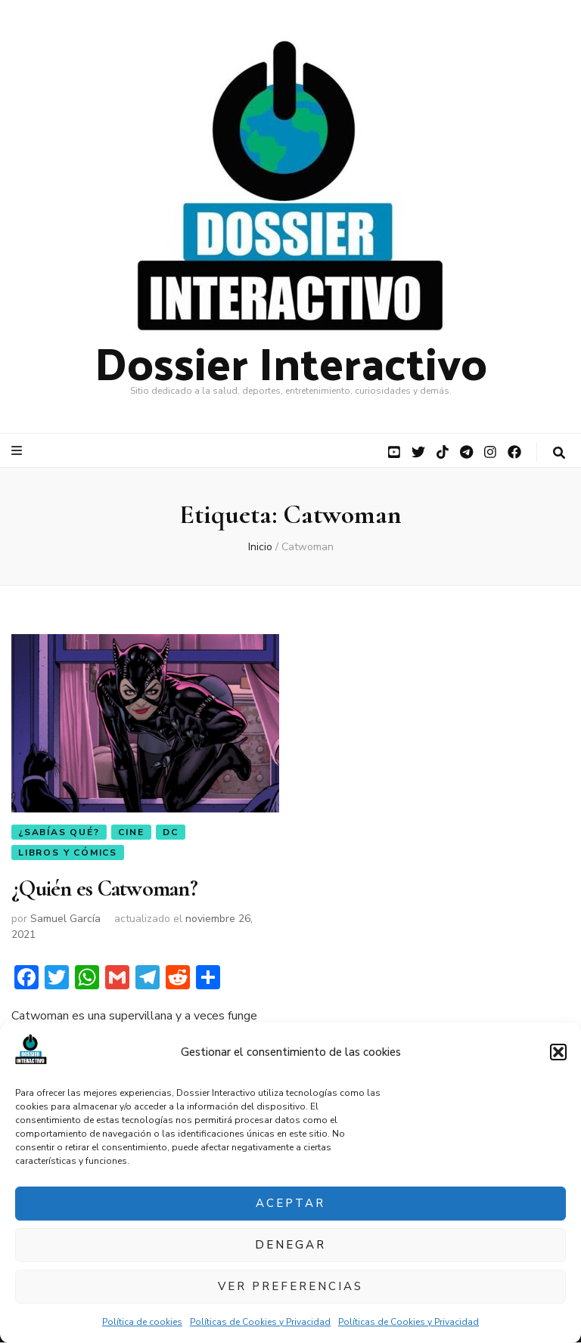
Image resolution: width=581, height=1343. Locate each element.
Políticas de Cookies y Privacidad (260, 1322)
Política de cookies (142, 1322)
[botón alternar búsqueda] (559, 453)
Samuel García (65, 920)
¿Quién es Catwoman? (104, 890)
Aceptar (290, 1203)
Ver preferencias (290, 1286)
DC (171, 832)
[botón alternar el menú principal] (18, 450)
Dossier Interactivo (291, 361)
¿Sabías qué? (59, 832)
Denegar (290, 1244)
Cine (131, 832)
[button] (558, 1052)
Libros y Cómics (67, 852)
